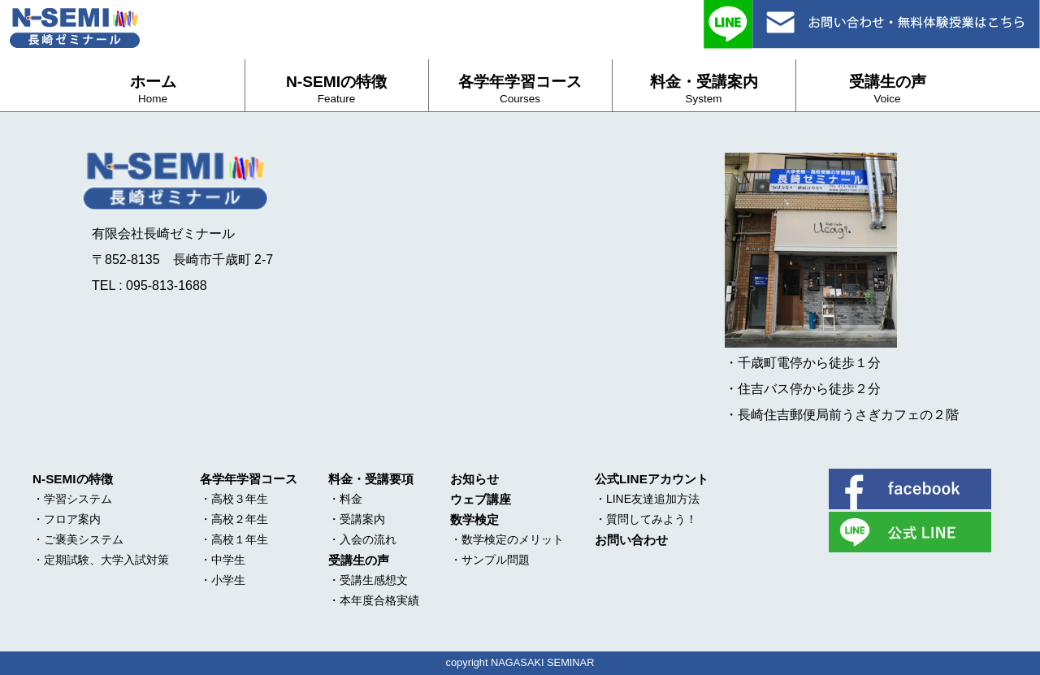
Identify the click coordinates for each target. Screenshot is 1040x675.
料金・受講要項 (371, 479)
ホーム (153, 89)
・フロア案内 (66, 519)
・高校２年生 (234, 519)
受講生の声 (887, 89)
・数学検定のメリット (507, 539)
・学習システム (72, 498)
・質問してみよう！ (646, 519)
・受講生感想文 (368, 579)
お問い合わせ (631, 540)
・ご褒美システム (78, 539)
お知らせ (474, 479)
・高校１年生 (234, 539)
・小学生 (222, 579)
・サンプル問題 (490, 559)
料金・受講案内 (704, 89)
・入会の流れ (362, 539)
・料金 (345, 498)
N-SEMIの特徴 (336, 89)
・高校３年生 (234, 498)
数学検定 (474, 519)
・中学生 (222, 559)
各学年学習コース (520, 89)
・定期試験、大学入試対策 (100, 559)
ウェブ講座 (480, 499)
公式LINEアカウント (651, 479)
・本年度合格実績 (373, 600)
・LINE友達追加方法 (647, 498)
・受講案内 (356, 519)
